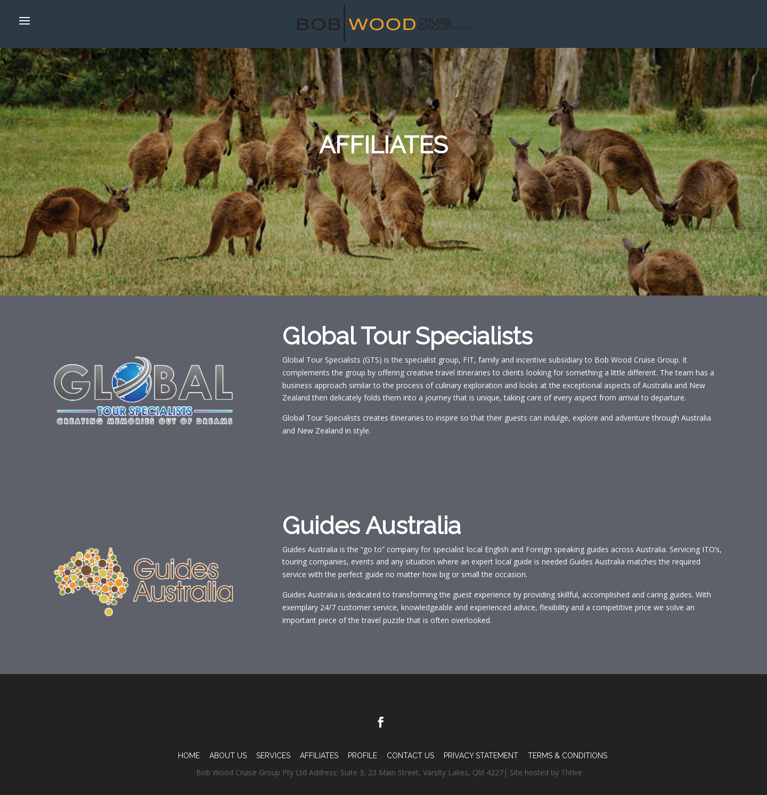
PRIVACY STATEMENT (481, 755)
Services (273, 755)
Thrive (571, 772)
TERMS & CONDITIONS (567, 755)
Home (189, 755)
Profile (362, 755)
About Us (228, 755)
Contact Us (410, 755)
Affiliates (319, 755)
